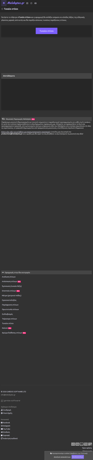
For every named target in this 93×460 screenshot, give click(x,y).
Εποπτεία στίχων (11, 291)
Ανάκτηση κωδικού (9, 438)
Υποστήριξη (6, 413)
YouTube (5, 429)
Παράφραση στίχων (10, 305)
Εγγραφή (5, 435)
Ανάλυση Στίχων (9, 277)
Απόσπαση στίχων (11, 281)
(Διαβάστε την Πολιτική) (78, 453)
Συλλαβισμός (7, 314)
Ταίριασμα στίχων (9, 319)
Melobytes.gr (15, 3)
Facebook (5, 423)
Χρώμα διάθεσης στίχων (14, 333)
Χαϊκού (6, 328)
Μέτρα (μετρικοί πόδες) (11, 295)
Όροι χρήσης (87, 448)
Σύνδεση (5, 432)
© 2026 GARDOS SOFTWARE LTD (13, 392)
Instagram (5, 426)
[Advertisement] (46, 56)
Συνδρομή (6, 410)
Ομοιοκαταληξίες (9, 300)
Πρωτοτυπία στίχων (10, 309)
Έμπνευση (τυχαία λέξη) (12, 286)
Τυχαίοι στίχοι (8, 323)
